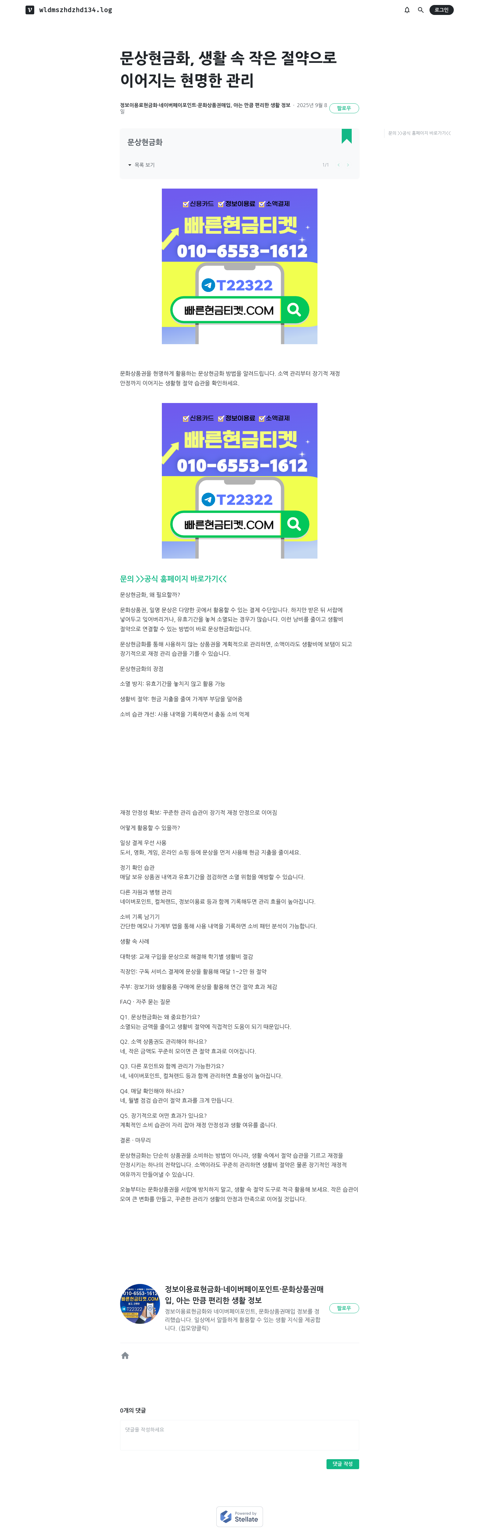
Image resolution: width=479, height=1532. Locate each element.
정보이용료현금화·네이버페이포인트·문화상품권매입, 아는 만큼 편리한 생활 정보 (205, 105)
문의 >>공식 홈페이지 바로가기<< (419, 133)
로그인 (441, 10)
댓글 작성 (343, 1464)
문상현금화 (145, 142)
